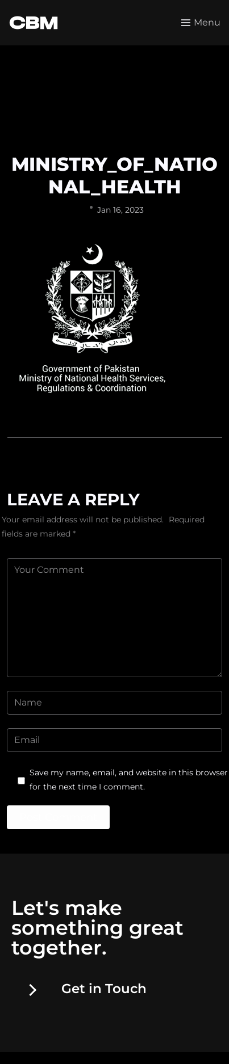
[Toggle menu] (200, 22)
